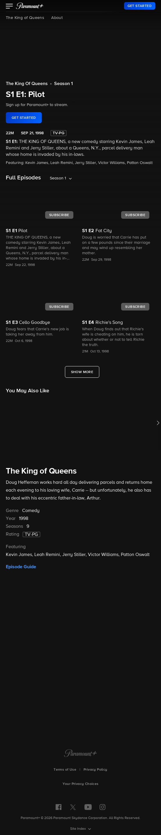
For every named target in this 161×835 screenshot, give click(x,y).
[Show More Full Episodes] (82, 372)
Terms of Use (65, 770)
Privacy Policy (95, 770)
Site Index (78, 829)
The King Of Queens (27, 84)
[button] (9, 7)
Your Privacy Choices (81, 784)
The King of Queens (25, 18)
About (57, 18)
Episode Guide (21, 566)
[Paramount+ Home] (80, 753)
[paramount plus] (29, 6)
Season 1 (63, 84)
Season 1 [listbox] (58, 178)
